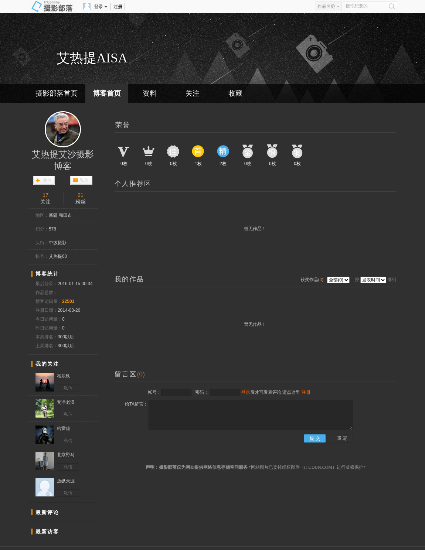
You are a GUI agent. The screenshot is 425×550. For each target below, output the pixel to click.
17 (45, 195)
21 (81, 195)
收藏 (235, 93)
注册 (117, 6)
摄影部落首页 (56, 93)
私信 (84, 180)
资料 (150, 93)
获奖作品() (312, 279)
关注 (193, 93)
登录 (98, 6)
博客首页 (107, 93)
